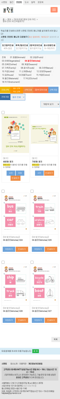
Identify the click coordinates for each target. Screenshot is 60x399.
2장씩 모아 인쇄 (41, 90)
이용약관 (22, 364)
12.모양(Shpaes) (43, 71)
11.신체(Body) (25, 71)
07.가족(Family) (9, 68)
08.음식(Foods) (27, 68)
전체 (4, 57)
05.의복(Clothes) (9, 64)
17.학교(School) (30, 78)
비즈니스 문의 (19, 375)
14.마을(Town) (24, 75)
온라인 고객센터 (22, 377)
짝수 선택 (16, 92)
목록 (56, 339)
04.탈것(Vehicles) (32, 61)
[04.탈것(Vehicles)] (11, 237)
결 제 (35, 351)
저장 (20, 173)
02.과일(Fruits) (36, 57)
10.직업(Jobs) (8, 71)
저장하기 (9, 249)
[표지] (5, 158)
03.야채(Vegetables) (11, 61)
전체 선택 (5, 90)
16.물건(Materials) (10, 78)
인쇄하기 (15, 178)
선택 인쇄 (28, 90)
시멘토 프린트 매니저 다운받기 (14, 37)
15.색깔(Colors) (43, 75)
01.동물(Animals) (17, 57)
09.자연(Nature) (46, 68)
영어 (9, 19)
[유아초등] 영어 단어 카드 (25, 19)
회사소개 (13, 364)
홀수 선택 (16, 88)
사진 (11, 173)
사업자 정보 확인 (28, 386)
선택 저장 (53, 90)
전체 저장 (5, 97)
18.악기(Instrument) (11, 82)
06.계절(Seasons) (29, 64)
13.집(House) (8, 75)
